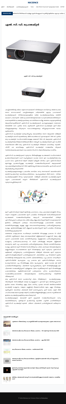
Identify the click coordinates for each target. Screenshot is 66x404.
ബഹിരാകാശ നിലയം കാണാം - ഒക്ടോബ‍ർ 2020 (27, 349)
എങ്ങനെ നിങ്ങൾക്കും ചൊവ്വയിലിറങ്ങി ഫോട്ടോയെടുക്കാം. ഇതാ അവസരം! (36, 321)
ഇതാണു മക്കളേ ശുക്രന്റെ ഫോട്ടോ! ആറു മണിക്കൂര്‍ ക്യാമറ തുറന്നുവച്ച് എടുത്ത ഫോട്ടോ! (35, 368)
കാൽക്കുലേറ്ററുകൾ (22, 7)
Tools (32, 7)
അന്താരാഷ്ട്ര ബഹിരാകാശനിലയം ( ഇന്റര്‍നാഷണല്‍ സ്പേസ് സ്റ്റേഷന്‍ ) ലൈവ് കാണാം (35, 359)
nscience (33, 2)
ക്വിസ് (2, 7)
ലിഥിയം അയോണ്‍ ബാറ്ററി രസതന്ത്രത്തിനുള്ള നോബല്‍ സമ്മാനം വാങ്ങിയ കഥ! (36, 378)
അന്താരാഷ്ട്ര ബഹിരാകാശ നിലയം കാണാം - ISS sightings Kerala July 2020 (35, 331)
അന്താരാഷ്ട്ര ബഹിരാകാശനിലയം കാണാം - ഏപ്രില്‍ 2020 (30, 340)
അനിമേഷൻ (10, 7)
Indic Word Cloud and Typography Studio (47, 7)
